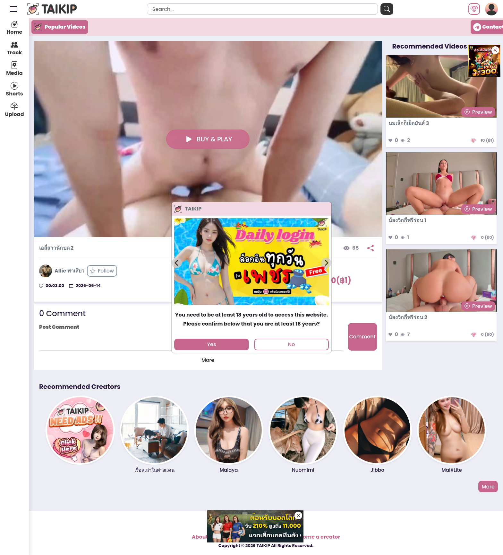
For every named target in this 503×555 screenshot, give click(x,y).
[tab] (251, 308)
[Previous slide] (177, 263)
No (291, 344)
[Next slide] (326, 263)
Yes (211, 344)
